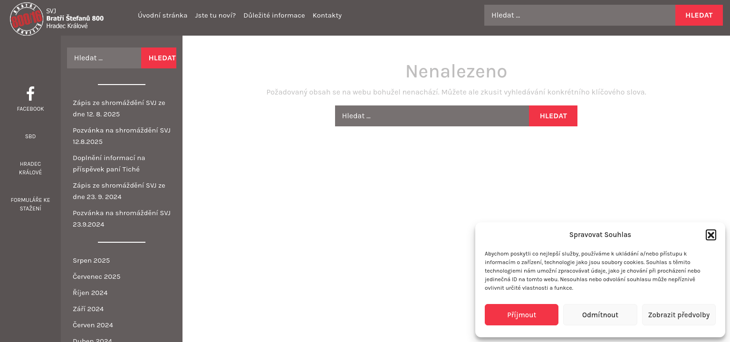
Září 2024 (88, 308)
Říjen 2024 (90, 292)
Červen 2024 (93, 325)
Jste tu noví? (215, 15)
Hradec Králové (30, 168)
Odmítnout (600, 315)
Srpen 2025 (91, 260)
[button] (711, 234)
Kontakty (327, 15)
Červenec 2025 (96, 276)
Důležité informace (274, 15)
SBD (30, 136)
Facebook (30, 108)
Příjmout (521, 315)
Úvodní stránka (162, 15)
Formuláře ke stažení (30, 204)
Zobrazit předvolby (679, 315)
